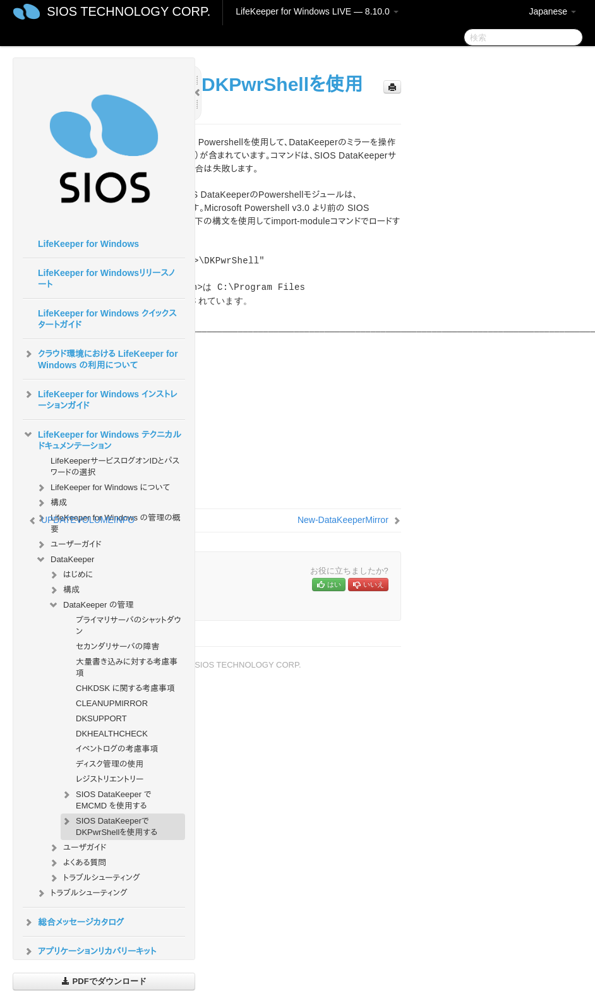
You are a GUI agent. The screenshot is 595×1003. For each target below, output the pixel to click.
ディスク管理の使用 (110, 764)
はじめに (70, 574)
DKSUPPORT (101, 718)
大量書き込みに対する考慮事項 (126, 667)
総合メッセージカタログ (73, 922)
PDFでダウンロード (104, 981)
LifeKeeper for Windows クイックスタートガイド (107, 319)
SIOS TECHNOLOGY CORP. (128, 11)
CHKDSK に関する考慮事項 (125, 688)
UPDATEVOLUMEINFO (88, 520)
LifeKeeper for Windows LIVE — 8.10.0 (317, 11)
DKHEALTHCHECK (112, 733)
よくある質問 (77, 862)
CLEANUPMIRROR (112, 703)
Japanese (552, 11)
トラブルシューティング (94, 878)
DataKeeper (64, 559)
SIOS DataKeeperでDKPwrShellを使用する (109, 825)
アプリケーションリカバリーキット (89, 951)
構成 (51, 502)
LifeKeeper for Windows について (102, 487)
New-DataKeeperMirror (343, 520)
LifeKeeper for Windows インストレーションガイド (100, 399)
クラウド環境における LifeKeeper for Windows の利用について (100, 358)
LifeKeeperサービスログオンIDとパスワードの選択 (115, 466)
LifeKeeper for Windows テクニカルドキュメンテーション (102, 439)
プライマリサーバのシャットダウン (128, 625)
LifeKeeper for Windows (88, 244)
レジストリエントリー (109, 779)
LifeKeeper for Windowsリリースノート (106, 278)
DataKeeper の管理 (91, 605)
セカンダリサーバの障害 (117, 646)
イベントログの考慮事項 (117, 749)
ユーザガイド (77, 847)
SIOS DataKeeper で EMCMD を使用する (106, 798)
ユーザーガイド (68, 544)
